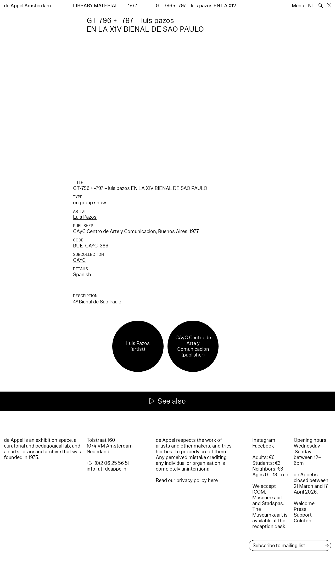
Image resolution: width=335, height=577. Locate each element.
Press (300, 509)
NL (311, 5)
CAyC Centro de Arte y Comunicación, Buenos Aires (130, 231)
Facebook (263, 446)
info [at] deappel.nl (107, 469)
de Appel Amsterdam (27, 5)
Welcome (304, 503)
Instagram (263, 440)
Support (303, 515)
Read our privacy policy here (187, 480)
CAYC (79, 260)
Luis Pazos (85, 217)
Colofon (302, 520)
